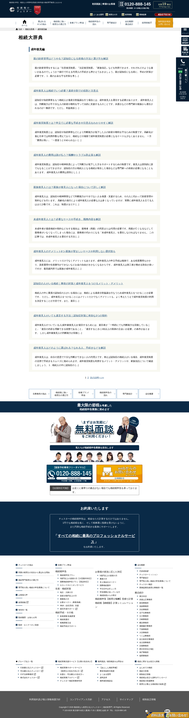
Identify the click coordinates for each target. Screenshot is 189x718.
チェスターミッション (148, 574)
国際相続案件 (105, 585)
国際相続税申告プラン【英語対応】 (74, 582)
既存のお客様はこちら (186, 75)
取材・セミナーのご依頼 (28, 625)
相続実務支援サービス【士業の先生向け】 (75, 661)
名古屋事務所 (144, 642)
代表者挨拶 (144, 571)
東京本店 (143, 596)
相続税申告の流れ (105, 393)
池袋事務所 (144, 606)
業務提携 (142, 15)
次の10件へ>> (97, 377)
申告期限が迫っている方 (110, 592)
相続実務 (69, 677)
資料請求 (103, 677)
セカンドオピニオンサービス (72, 585)
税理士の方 (113, 15)
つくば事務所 (144, 636)
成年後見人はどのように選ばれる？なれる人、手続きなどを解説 (69, 347)
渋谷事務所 (144, 609)
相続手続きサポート (68, 626)
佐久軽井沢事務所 (146, 639)
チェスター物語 (145, 584)
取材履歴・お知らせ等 (27, 617)
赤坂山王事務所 (145, 599)
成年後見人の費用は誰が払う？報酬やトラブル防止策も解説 (67, 155)
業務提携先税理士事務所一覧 (151, 588)
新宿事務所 (144, 603)
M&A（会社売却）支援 (69, 605)
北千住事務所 (144, 613)
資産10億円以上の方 (68, 596)
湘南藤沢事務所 (145, 626)
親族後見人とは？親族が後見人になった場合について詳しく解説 (69, 187)
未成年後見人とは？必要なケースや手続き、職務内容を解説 (67, 219)
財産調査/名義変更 (67, 616)
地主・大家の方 (66, 592)
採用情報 (128, 15)
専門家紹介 (127, 394)
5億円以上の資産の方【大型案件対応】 (76, 578)
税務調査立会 (65, 623)
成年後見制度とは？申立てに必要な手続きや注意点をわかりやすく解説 (73, 122)
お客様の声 (23, 595)
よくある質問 (98, 15)
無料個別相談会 (106, 681)
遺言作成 (68, 609)
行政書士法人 (31, 668)
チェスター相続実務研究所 (71, 681)
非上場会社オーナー (108, 582)
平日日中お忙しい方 (108, 589)
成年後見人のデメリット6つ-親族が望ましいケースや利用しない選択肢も (74, 251)
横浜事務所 (144, 623)
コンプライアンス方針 (90, 699)
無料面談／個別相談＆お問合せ (111, 661)
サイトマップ (117, 699)
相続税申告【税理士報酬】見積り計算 (114, 599)
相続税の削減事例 (146, 681)
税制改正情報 (144, 674)
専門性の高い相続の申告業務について (34, 587)
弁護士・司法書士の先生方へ (72, 674)
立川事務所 (144, 616)
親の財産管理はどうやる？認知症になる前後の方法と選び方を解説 (70, 58)
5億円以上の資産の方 (108, 576)
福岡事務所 (144, 656)
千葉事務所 (144, 629)
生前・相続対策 (63, 588)
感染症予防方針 (164, 14)
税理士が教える (152, 684)
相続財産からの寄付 (108, 595)
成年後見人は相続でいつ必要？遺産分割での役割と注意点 (65, 90)
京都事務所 (144, 646)
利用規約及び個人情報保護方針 (65, 699)
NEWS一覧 (23, 610)
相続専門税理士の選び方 (28, 580)
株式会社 (30, 677)
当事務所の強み (39, 394)
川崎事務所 (144, 619)
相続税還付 (64, 619)
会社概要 (149, 394)
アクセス (105, 699)
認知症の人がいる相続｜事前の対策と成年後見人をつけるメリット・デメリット (78, 283)
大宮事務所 (144, 632)
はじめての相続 (145, 668)
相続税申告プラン (67, 575)
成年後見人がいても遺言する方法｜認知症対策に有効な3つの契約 (70, 315)
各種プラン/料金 (83, 393)
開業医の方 (64, 599)
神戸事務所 (144, 652)
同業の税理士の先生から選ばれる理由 (34, 572)
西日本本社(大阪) (146, 649)
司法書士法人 (31, 671)
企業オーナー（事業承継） (71, 602)
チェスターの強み (25, 565)
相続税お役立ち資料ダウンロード (153, 677)
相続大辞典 (144, 671)
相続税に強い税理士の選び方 (61, 393)
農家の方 (103, 579)
